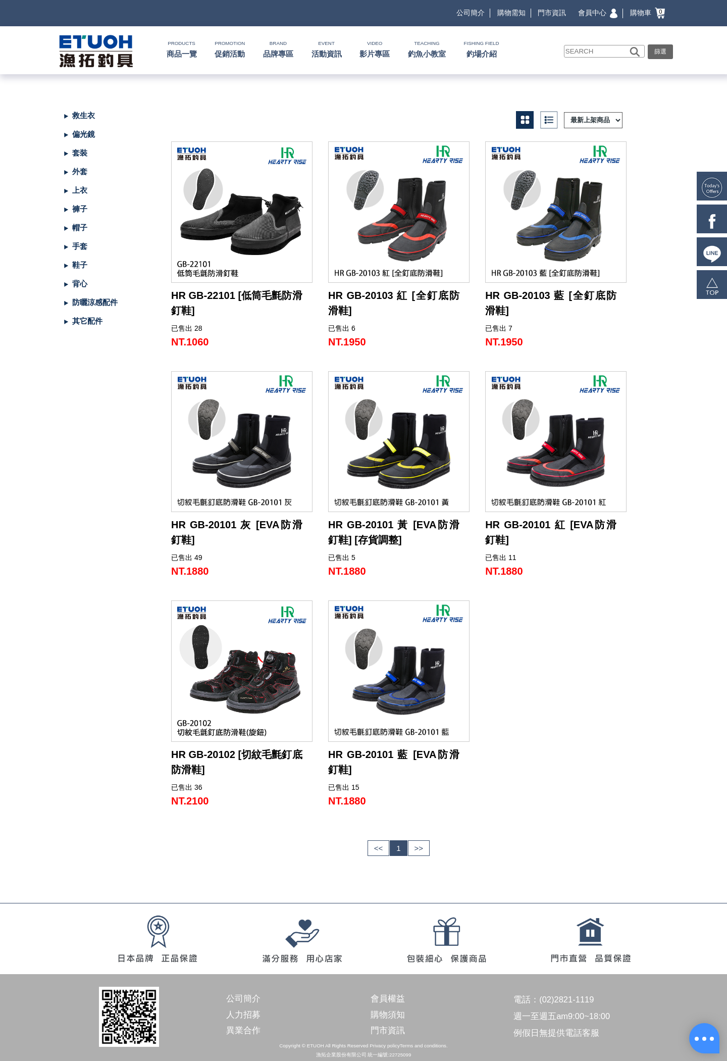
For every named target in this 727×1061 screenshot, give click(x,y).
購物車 (647, 13)
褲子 (79, 209)
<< (378, 848)
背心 (79, 283)
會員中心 (597, 13)
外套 (79, 171)
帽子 (79, 227)
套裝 (79, 152)
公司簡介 (470, 13)
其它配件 (87, 321)
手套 (79, 246)
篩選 (660, 51)
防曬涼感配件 (95, 302)
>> (419, 848)
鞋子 (79, 265)
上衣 (79, 190)
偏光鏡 (83, 134)
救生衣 (83, 115)
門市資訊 (552, 13)
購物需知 (511, 13)
